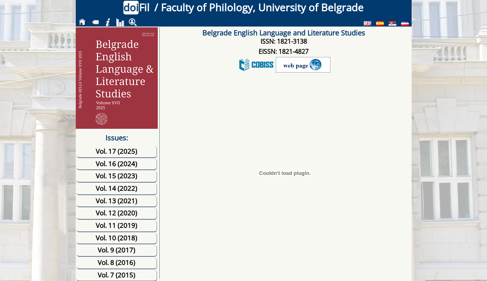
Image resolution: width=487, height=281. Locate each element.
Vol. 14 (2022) (116, 188)
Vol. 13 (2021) (116, 200)
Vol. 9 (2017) (116, 249)
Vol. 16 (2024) (116, 163)
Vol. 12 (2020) (116, 212)
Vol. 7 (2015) (116, 274)
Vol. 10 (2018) (116, 237)
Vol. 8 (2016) (116, 262)
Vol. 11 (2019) (116, 225)
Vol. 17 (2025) (116, 151)
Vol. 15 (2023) (116, 175)
